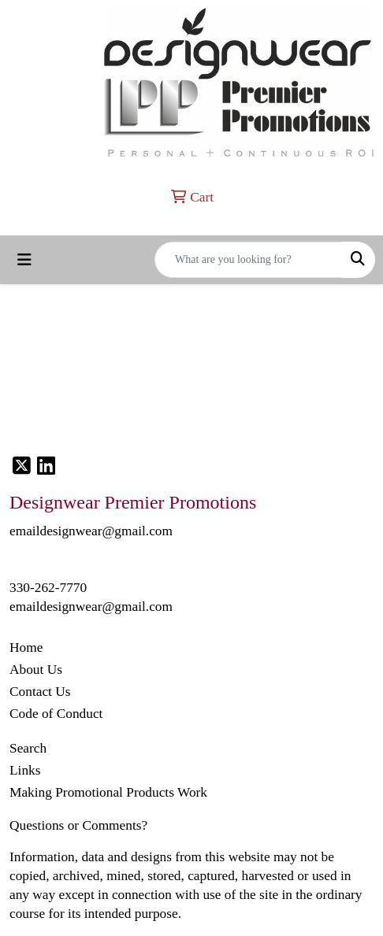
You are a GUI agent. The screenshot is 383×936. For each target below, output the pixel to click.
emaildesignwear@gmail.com (91, 606)
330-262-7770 (48, 587)
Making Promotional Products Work (108, 792)
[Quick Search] (248, 260)
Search (27, 748)
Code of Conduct (55, 713)
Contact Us (40, 691)
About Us (35, 669)
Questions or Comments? (78, 825)
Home (26, 647)
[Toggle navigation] (24, 260)
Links (24, 770)
